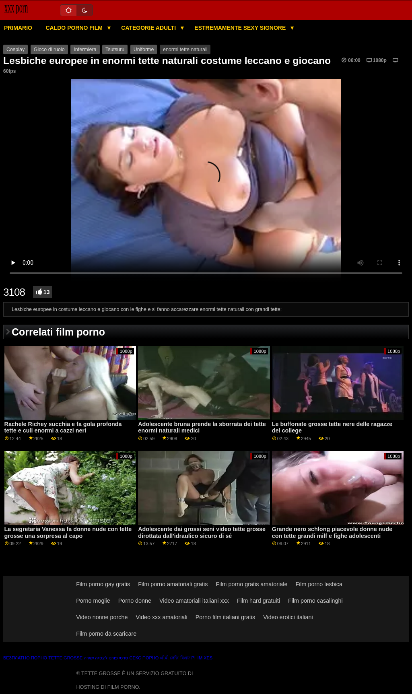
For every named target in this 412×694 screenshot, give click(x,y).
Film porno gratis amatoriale (251, 584)
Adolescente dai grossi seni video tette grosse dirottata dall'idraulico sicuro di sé (202, 532)
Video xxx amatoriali (161, 617)
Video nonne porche (102, 617)
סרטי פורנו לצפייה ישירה (106, 657)
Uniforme (144, 49)
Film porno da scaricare (106, 633)
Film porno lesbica (318, 584)
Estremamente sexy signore (240, 28)
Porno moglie (93, 600)
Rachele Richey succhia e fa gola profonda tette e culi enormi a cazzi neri (63, 427)
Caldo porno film (74, 28)
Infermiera (85, 49)
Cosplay (15, 49)
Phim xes (202, 657)
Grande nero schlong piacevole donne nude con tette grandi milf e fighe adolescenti (332, 532)
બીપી (164, 657)
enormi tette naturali (185, 49)
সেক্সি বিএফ (180, 657)
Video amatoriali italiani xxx (194, 600)
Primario (18, 28)
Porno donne (134, 600)
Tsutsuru (114, 49)
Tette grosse (65, 657)
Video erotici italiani (288, 617)
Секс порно (144, 657)
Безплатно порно (25, 657)
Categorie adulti (149, 28)
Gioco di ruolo (49, 49)
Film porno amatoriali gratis (173, 584)
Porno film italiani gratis (225, 617)
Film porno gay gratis (103, 584)
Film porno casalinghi (315, 600)
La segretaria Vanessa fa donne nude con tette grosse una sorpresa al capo (68, 532)
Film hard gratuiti (258, 600)
